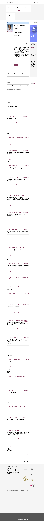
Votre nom (8, 71)
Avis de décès (32, 457)
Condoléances (32, 460)
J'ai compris (20, 519)
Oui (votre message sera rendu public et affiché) (14, 78)
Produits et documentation (22, 2)
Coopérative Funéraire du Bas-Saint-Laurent (10, 2)
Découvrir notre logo (25, 473)
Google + (32, 465)
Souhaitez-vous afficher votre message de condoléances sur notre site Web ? (17, 77)
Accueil (16, 2)
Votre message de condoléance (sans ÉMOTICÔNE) (14, 81)
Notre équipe (36, 2)
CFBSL (9, 482)
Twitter (31, 466)
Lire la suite (34, 30)
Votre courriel (9, 74)
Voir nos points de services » (10, 484)
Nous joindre (41, 2)
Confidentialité (25, 465)
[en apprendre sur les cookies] (26, 519)
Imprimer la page (8, 26)
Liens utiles (32, 39)
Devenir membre (30, 2)
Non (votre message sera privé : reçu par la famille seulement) (16, 79)
